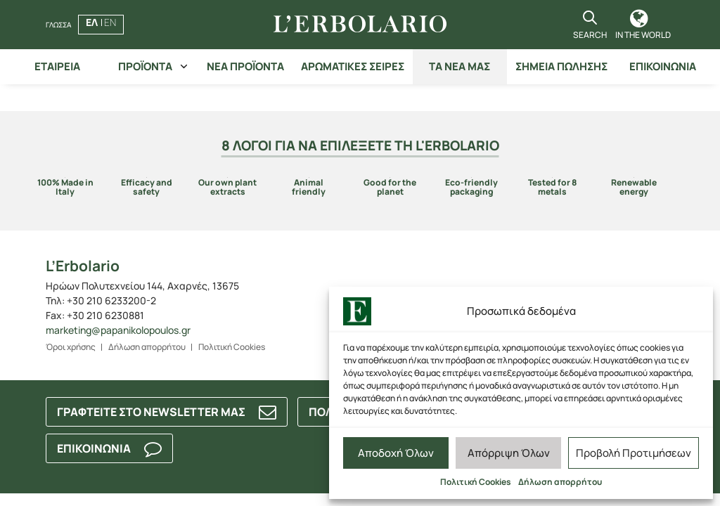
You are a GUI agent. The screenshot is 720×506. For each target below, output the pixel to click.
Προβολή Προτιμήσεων (633, 453)
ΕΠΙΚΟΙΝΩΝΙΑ (662, 66)
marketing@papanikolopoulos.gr (118, 330)
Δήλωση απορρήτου (560, 482)
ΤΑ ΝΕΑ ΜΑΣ (459, 66)
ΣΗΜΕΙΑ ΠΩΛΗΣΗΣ (561, 66)
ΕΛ (92, 22)
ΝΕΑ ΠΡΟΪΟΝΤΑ (245, 66)
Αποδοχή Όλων (396, 453)
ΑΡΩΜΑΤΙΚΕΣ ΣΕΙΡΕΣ (352, 66)
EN (110, 22)
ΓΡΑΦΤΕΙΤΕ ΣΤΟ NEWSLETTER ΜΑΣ (151, 412)
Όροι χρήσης (71, 347)
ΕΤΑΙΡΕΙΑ (57, 66)
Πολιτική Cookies (475, 482)
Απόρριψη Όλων (509, 453)
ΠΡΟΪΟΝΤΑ (145, 66)
